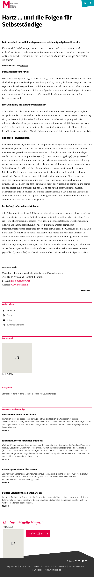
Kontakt (48, 566)
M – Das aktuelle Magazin (24, 523)
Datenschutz (60, 566)
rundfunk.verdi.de (76, 566)
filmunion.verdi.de (53, 570)
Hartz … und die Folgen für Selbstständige (37, 394)
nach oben (85, 291)
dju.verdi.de (37, 570)
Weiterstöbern (36, 533)
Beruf (15, 394)
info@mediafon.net (20, 281)
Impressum (12, 566)
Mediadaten (25, 566)
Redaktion (24, 66)
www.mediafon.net (20, 285)
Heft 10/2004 (17, 359)
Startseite (6, 394)
